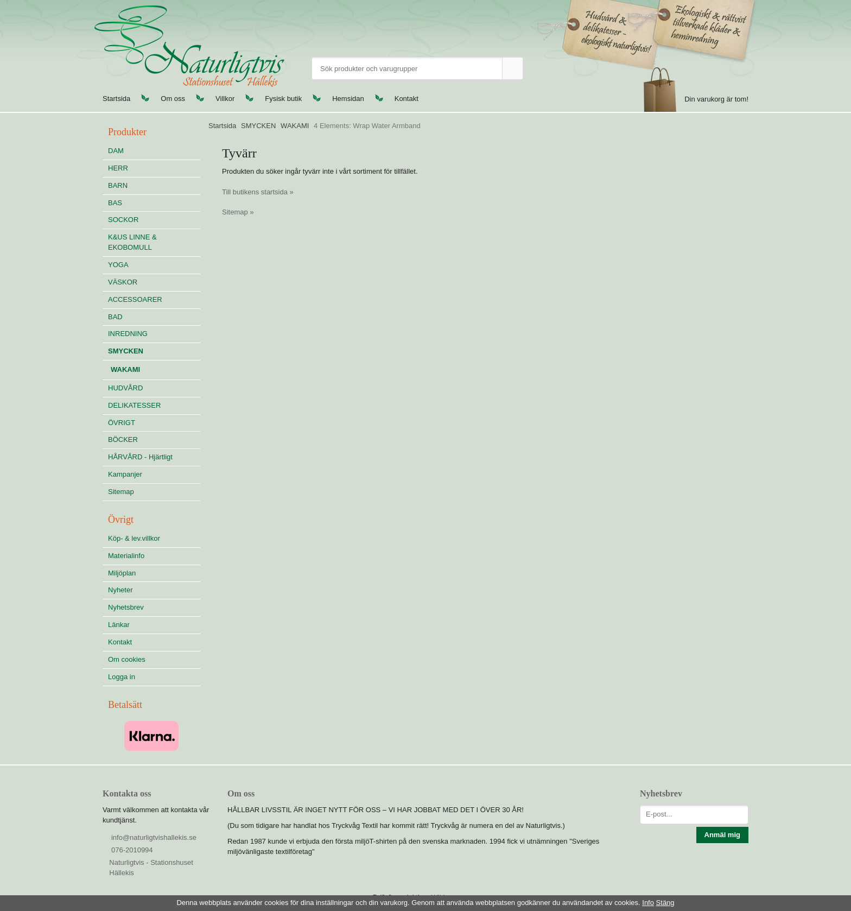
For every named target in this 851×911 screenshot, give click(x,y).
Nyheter (120, 590)
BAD (115, 317)
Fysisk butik (283, 98)
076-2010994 (132, 850)
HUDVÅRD (154, 388)
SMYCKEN (154, 351)
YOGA (118, 265)
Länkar (119, 625)
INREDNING (154, 334)
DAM (116, 151)
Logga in (121, 677)
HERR (118, 168)
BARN (118, 185)
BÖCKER (123, 439)
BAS (115, 203)
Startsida (116, 98)
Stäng (665, 903)
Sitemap (121, 492)
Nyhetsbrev (126, 607)
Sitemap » (238, 212)
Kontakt (406, 98)
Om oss (173, 98)
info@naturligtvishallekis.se (153, 837)
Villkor (224, 98)
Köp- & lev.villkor (134, 538)
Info (648, 903)
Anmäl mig (722, 835)
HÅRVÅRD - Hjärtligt (140, 457)
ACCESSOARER (135, 299)
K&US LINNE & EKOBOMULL (132, 242)
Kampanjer (125, 474)
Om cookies (126, 659)
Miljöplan (122, 573)
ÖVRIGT (121, 423)
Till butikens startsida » (258, 192)
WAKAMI (125, 369)
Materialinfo (126, 556)
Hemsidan (348, 98)
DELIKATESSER (154, 405)
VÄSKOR (122, 282)
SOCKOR (123, 220)
